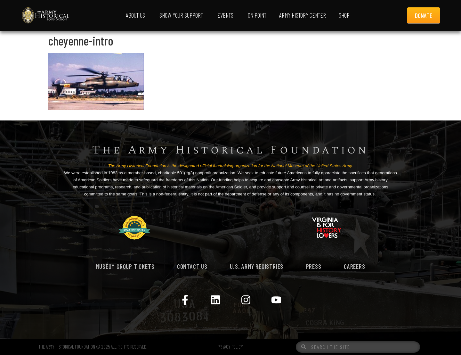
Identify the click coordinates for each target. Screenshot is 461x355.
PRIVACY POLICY (230, 347)
